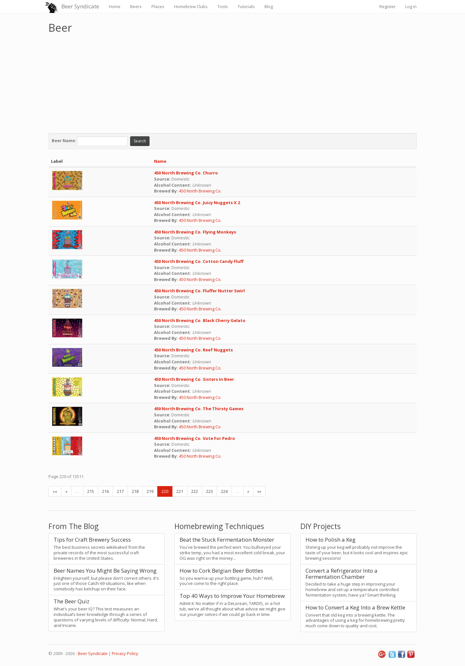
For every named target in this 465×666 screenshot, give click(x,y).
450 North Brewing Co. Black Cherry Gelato (199, 320)
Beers (136, 6)
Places (157, 6)
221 (179, 491)
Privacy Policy (125, 653)
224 (224, 491)
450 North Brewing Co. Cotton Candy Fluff (198, 261)
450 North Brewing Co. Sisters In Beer (194, 379)
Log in (411, 6)
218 (135, 491)
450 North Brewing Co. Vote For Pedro (194, 438)
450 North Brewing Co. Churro (186, 173)
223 (209, 491)
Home (114, 6)
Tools (222, 6)
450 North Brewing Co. (200, 191)
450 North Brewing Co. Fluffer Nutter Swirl (199, 291)
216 (105, 491)
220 (164, 491)
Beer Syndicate (80, 6)
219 (150, 491)
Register (387, 6)
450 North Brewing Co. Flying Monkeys (195, 232)
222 (194, 491)
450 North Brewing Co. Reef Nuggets (193, 350)
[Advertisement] (232, 81)
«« (55, 491)
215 (90, 491)
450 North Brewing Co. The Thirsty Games (198, 408)
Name (160, 161)
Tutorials (246, 6)
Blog (268, 6)
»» (259, 491)
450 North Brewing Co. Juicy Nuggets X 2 (197, 202)
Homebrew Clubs (191, 6)
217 (120, 491)
